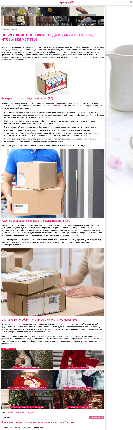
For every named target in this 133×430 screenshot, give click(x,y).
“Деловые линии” (50, 105)
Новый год (20, 413)
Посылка (10, 413)
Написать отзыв (96, 418)
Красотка (4, 29)
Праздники (13, 29)
